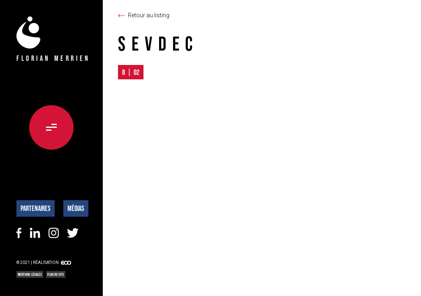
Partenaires (36, 208)
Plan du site (55, 274)
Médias (75, 208)
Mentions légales (30, 274)
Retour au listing (148, 15)
